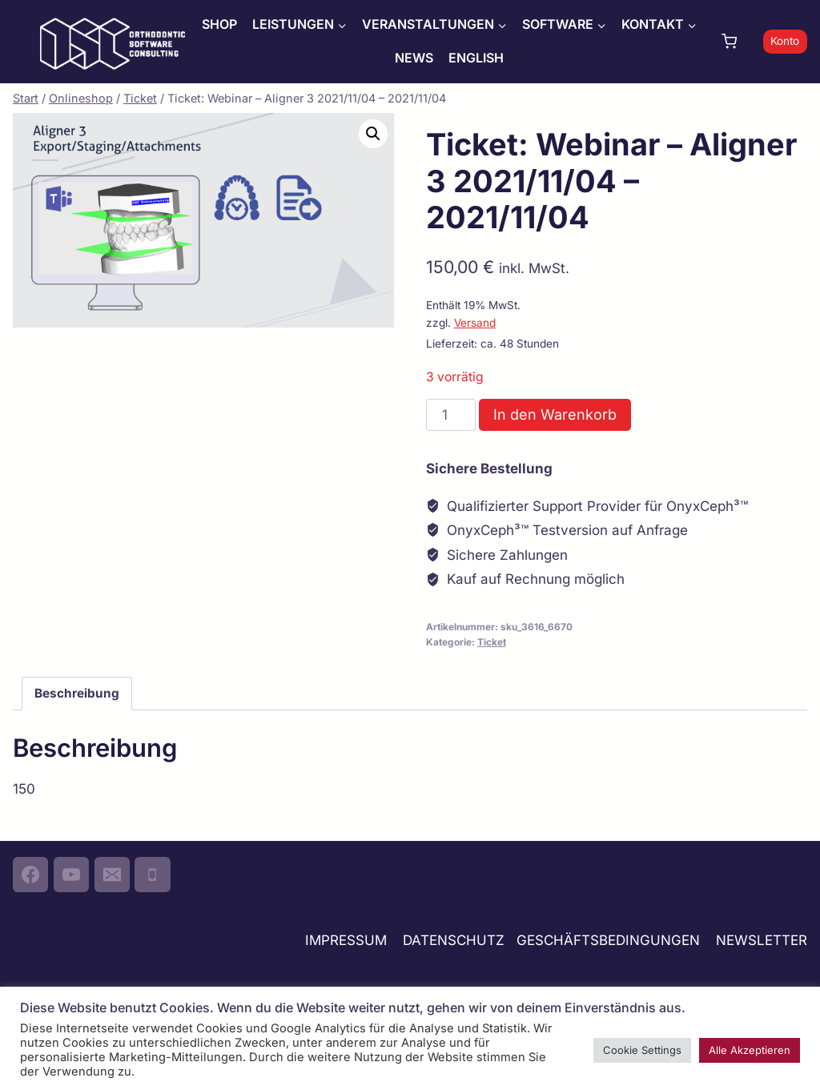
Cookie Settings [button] (642, 1050)
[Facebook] (30, 874)
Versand (475, 322)
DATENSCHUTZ (453, 940)
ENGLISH (476, 58)
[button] (373, 133)
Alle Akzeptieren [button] (749, 1050)
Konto (784, 40)
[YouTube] (71, 874)
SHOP (219, 24)
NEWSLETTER (761, 940)
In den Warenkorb (555, 414)
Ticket (491, 642)
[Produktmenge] (451, 415)
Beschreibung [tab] (76, 693)
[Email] (112, 874)
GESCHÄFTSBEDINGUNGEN (610, 940)
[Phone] (152, 874)
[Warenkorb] (738, 41)
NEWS (414, 58)
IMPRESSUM (346, 940)
